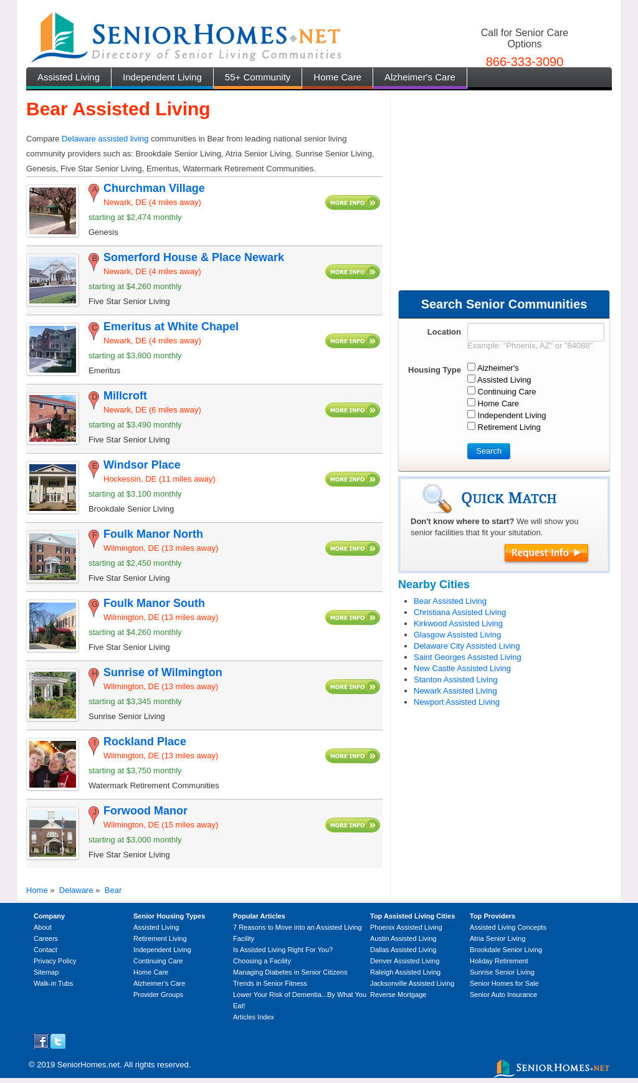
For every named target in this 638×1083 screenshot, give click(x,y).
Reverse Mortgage (398, 994)
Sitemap (46, 972)
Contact (45, 949)
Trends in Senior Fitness (270, 983)
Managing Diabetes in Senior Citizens (290, 972)
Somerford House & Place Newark (193, 257)
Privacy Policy (55, 961)
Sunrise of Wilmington (162, 672)
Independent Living (162, 77)
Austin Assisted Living (403, 938)
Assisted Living (68, 77)
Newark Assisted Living (455, 690)
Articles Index (253, 1017)
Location (444, 331)
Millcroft (125, 395)
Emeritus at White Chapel (171, 326)
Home (37, 890)
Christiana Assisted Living (460, 612)
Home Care (337, 77)
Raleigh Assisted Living (405, 972)
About (43, 927)
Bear (113, 890)
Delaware (76, 890)
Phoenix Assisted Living (406, 927)
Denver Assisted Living (404, 961)
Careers (46, 938)
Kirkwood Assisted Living (458, 623)
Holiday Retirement (499, 961)
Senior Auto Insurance (503, 994)
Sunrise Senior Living (502, 972)
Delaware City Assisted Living (467, 646)
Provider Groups (158, 994)
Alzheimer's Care (419, 77)
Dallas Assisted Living (403, 949)
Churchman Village (154, 188)
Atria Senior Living (497, 938)
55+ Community (257, 77)
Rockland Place (144, 741)
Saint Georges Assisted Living (467, 657)
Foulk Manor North (153, 534)
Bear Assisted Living (450, 601)
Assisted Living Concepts (508, 927)
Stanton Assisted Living (455, 679)
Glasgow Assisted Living (457, 634)
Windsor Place (142, 465)
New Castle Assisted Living (462, 668)
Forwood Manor (145, 810)
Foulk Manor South (154, 603)
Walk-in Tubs (53, 983)
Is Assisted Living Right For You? (283, 949)
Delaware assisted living (105, 138)
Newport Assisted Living (457, 702)
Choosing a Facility (262, 961)
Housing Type (434, 370)
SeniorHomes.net (88, 1064)
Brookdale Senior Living (506, 949)
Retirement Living (160, 938)
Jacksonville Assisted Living (412, 983)
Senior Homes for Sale (504, 983)
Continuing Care (158, 961)
